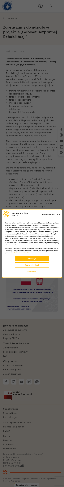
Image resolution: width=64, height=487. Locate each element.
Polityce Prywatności (21, 253)
